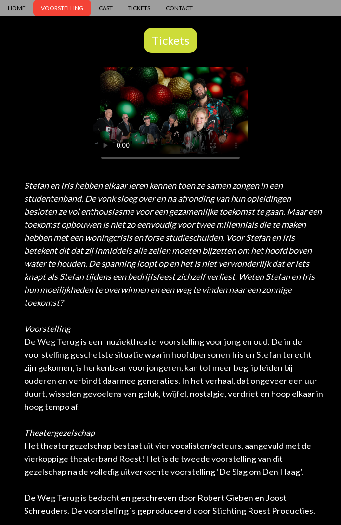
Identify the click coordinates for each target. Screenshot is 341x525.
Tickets (170, 40)
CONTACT (179, 8)
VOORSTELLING (62, 8)
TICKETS (139, 8)
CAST (106, 8)
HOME (17, 8)
